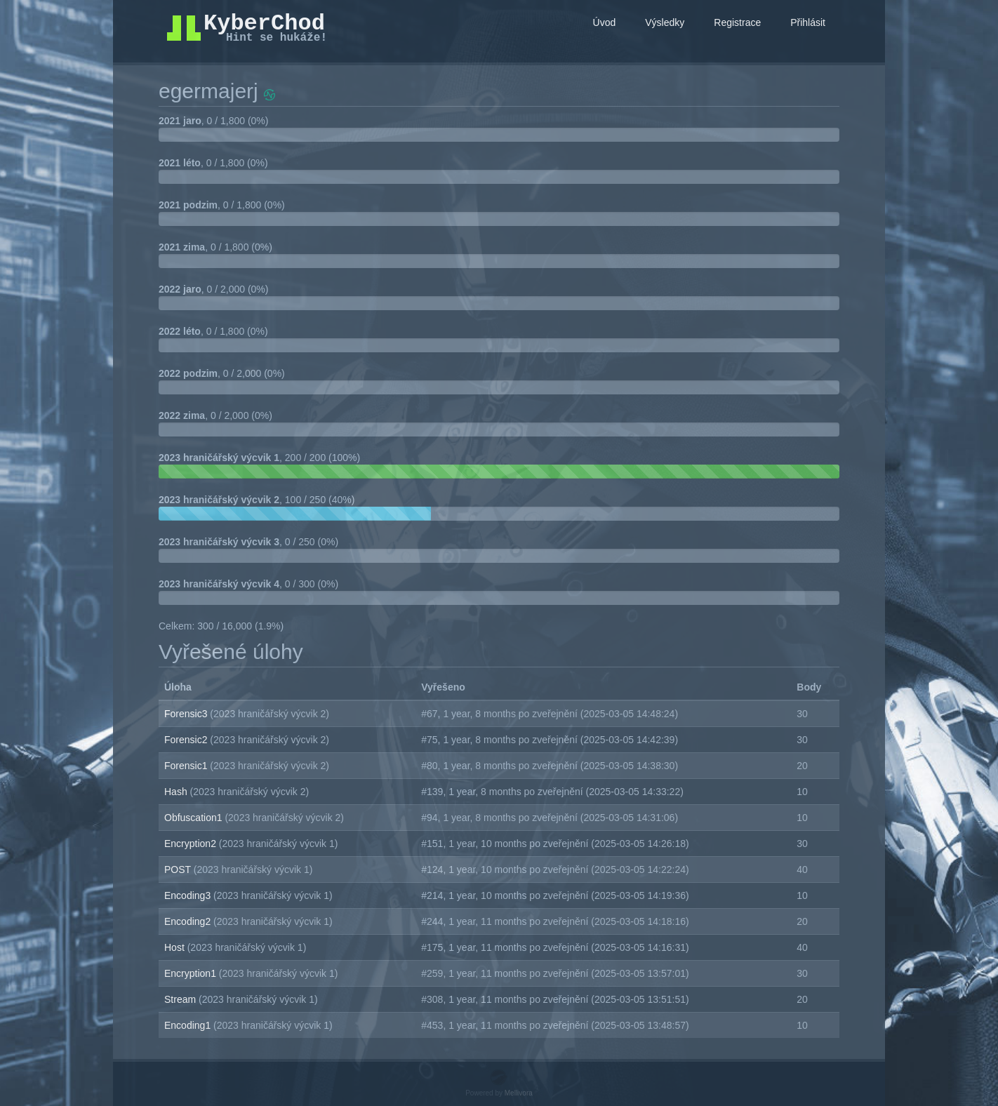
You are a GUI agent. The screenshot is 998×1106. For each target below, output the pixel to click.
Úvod (604, 22)
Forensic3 (187, 713)
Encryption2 (191, 843)
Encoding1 (188, 1025)
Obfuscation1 (194, 817)
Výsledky (664, 22)
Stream (181, 999)
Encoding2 (188, 921)
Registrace (737, 22)
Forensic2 (187, 739)
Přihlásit (807, 22)
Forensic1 (187, 765)
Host (175, 947)
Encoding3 (188, 895)
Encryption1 (191, 973)
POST (179, 869)
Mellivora (519, 1093)
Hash (177, 791)
